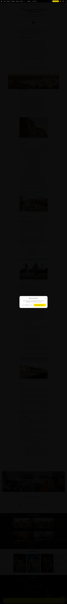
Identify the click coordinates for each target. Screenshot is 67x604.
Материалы (13, 1)
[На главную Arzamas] (1, 1)
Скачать (55, 1)
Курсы (5, 1)
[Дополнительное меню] (24, 1)
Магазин (21, 1)
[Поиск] (66, 1)
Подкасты (8, 1)
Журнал (17, 1)
